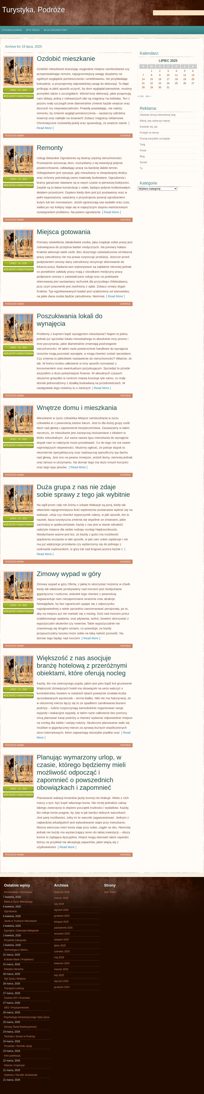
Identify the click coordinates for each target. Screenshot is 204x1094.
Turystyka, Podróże (33, 10)
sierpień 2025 (61, 939)
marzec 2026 (61, 898)
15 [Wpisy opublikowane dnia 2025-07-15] (151, 79)
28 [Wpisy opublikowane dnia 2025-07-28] (143, 87)
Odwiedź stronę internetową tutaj (157, 114)
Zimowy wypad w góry (69, 573)
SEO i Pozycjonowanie (16, 1007)
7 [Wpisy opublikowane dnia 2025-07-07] (143, 75)
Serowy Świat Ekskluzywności (20, 1026)
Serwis (143, 162)
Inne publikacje (12, 1055)
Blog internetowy (55, 30)
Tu (141, 168)
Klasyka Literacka (13, 969)
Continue (125, 136)
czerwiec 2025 (62, 951)
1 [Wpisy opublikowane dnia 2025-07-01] (151, 71)
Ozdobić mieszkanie (66, 58)
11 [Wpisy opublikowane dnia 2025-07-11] (176, 75)
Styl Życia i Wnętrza (15, 978)
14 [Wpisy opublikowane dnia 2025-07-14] (143, 79)
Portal (143, 150)
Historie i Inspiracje (14, 1065)
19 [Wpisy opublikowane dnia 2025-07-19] (184, 79)
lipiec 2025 (60, 945)
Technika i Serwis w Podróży (19, 1036)
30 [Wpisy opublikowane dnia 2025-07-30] (160, 87)
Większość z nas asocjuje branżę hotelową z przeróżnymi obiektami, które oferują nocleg (82, 665)
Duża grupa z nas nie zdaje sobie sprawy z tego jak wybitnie (83, 490)
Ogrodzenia (10, 911)
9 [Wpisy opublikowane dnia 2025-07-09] (160, 75)
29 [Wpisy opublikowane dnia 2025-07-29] (151, 87)
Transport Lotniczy (14, 988)
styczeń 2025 (61, 981)
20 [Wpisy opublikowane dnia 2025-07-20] (193, 79)
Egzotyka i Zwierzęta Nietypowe (21, 930)
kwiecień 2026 (62, 892)
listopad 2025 (61, 921)
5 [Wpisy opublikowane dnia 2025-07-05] (184, 71)
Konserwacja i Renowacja (18, 892)
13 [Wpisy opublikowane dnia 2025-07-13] (193, 75)
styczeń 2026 (61, 909)
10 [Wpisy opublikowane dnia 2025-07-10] (168, 75)
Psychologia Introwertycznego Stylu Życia (26, 1017)
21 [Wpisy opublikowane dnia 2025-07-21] (143, 83)
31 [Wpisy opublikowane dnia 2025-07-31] (168, 87)
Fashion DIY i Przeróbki (17, 998)
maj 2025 (59, 957)
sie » (148, 96)
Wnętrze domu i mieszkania (77, 407)
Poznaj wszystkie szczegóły (155, 138)
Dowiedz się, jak (148, 126)
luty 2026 (59, 904)
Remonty (50, 147)
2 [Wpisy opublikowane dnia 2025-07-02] (160, 71)
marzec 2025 (61, 969)
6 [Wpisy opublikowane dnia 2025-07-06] (193, 71)
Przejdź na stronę (149, 132)
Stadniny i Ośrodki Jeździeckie (20, 1075)
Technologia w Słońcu (16, 949)
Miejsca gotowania (63, 231)
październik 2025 (63, 927)
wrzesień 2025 (62, 933)
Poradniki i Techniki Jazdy (18, 1046)
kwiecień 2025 (62, 963)
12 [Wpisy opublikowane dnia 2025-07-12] (184, 75)
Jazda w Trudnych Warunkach (20, 921)
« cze (141, 96)
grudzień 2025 (62, 915)
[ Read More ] (111, 212)
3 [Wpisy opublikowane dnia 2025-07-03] (168, 71)
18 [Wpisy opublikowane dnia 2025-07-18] (176, 79)
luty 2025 (59, 975)
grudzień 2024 (62, 987)
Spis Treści (33, 30)
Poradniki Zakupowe (15, 940)
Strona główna (12, 30)
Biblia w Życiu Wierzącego (18, 901)
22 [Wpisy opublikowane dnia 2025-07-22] (151, 83)
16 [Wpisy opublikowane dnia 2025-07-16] (160, 79)
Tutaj (142, 144)
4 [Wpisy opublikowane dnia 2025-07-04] (176, 71)
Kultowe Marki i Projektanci (18, 959)
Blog (142, 156)
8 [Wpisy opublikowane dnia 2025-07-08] (151, 75)
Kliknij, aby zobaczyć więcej (155, 120)
